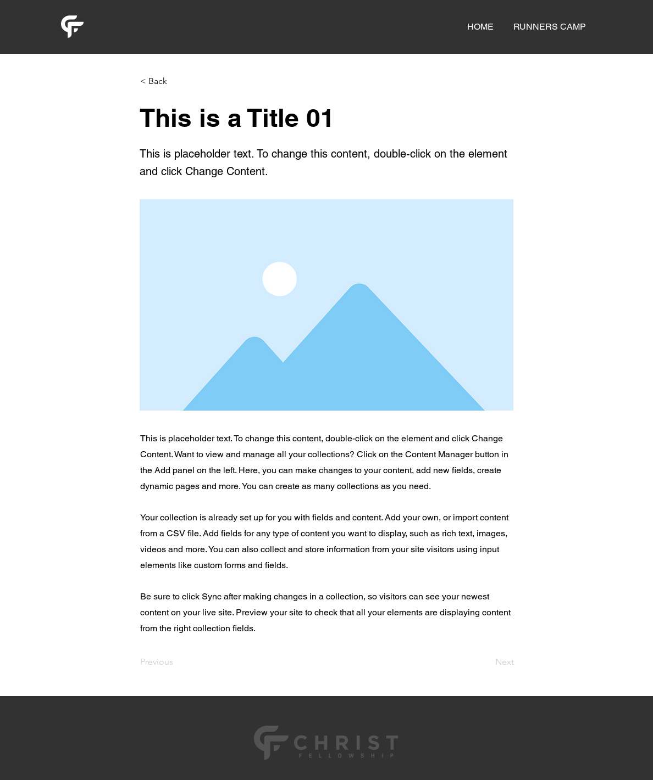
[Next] (486, 662)
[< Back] (176, 81)
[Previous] (176, 662)
